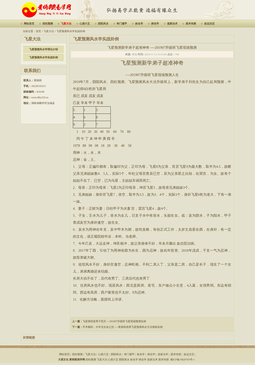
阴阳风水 (103, 23)
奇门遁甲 (122, 23)
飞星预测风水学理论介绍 (43, 49)
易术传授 (191, 23)
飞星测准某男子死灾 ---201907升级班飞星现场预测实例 (114, 321)
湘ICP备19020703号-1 (182, 359)
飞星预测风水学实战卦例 (70, 31)
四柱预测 (47, 23)
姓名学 (139, 23)
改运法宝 (209, 23)
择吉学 (155, 23)
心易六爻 (84, 23)
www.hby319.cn (39, 97)
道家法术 (172, 23)
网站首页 (29, 23)
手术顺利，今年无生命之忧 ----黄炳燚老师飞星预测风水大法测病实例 (123, 327)
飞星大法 (66, 23)
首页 (38, 31)
